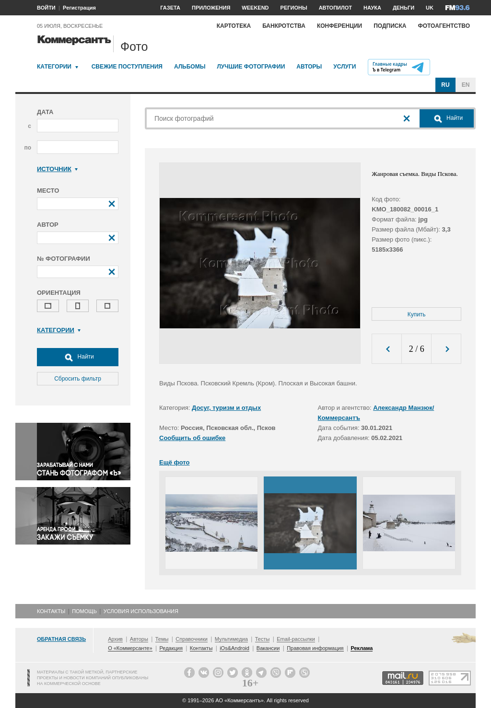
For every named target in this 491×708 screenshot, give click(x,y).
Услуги (344, 66)
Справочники (191, 639)
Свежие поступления (127, 66)
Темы (162, 639)
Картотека (234, 26)
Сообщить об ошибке (192, 437)
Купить (417, 314)
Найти (77, 357)
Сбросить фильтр (77, 378)
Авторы (309, 66)
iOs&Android (234, 648)
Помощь (84, 611)
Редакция (170, 648)
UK (429, 8)
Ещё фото (174, 462)
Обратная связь (61, 639)
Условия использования (141, 611)
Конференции (339, 26)
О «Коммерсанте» (130, 648)
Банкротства (283, 26)
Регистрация (79, 8)
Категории (54, 66)
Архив (115, 639)
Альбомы (190, 66)
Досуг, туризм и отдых (226, 407)
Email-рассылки (296, 639)
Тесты (262, 639)
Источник (57, 169)
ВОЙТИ (46, 8)
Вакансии (268, 648)
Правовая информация (315, 648)
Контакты (51, 611)
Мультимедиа (231, 639)
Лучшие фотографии (251, 66)
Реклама (362, 648)
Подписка (390, 26)
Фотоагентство (444, 26)
